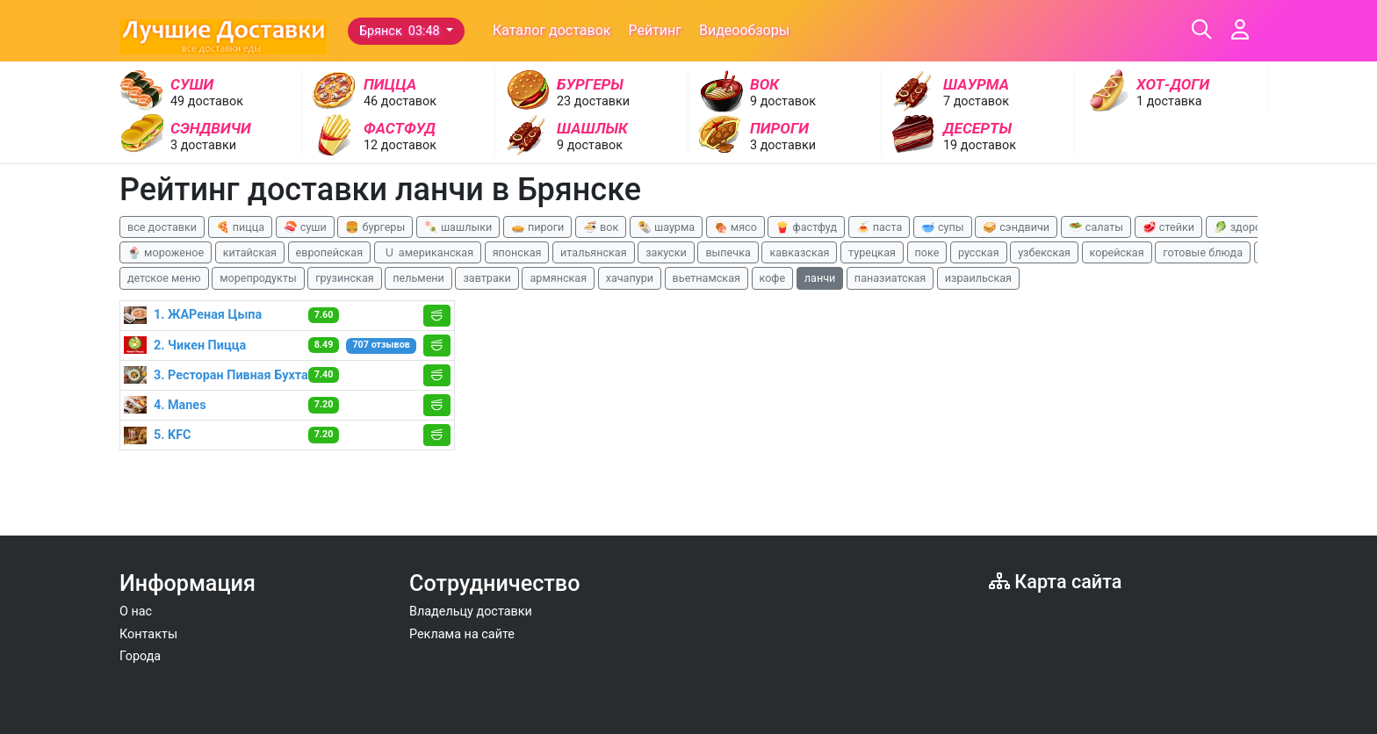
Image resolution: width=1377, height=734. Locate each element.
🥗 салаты (1096, 227)
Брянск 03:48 (401, 31)
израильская (978, 277)
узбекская (1044, 252)
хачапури (629, 277)
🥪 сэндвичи (1016, 227)
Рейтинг (654, 30)
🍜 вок (600, 227)
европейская (330, 252)
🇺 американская (427, 252)
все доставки (162, 227)
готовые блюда (1203, 252)
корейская (1117, 252)
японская (517, 252)
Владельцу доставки (470, 611)
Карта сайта (1055, 582)
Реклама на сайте (462, 634)
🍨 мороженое (165, 252)
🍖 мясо (735, 227)
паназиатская (890, 277)
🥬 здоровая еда (1257, 227)
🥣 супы (942, 227)
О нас (135, 611)
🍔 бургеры (375, 227)
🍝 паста (879, 227)
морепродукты (258, 277)
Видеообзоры (744, 30)
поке (927, 252)
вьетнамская (706, 277)
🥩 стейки (1168, 227)
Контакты (148, 634)
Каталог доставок (552, 30)
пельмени (418, 277)
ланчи (820, 277)
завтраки (486, 277)
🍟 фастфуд (806, 227)
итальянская (593, 252)
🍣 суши (305, 227)
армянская (558, 277)
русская (978, 252)
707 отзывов (380, 344)
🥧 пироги (537, 227)
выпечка (727, 252)
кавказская (799, 252)
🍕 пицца (240, 227)
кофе (773, 277)
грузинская (344, 277)
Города (140, 656)
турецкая (872, 252)
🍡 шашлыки (458, 227)
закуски (666, 252)
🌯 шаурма (666, 227)
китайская (250, 252)
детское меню (164, 277)
